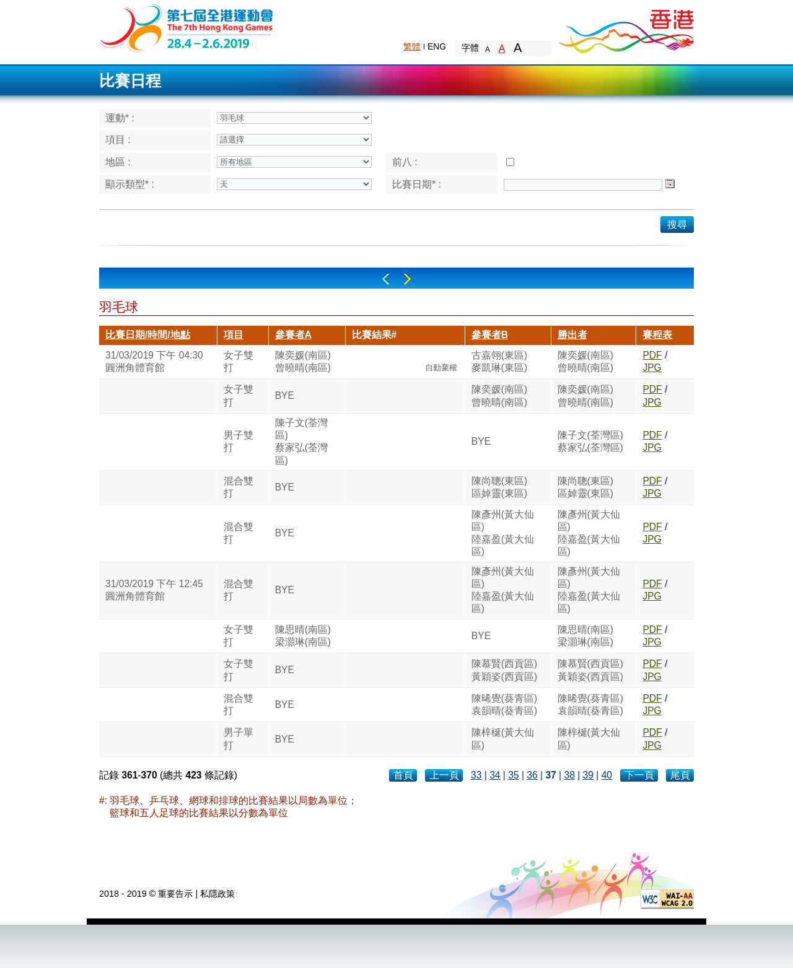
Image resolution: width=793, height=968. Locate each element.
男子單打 (238, 738)
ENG (436, 46)
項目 (233, 334)
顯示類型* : (129, 184)
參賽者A (293, 334)
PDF (652, 355)
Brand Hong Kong (626, 28)
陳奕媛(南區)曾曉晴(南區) (303, 361)
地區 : (118, 162)
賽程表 (657, 334)
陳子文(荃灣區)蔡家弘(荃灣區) (301, 441)
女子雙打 (238, 361)
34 (494, 775)
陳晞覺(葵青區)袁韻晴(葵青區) (504, 704)
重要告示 (175, 894)
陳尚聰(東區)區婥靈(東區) (499, 487)
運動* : (119, 118)
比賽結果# (374, 334)
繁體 (412, 46)
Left (385, 279)
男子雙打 (238, 441)
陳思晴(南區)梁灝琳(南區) (303, 635)
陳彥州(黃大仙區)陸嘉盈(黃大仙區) (502, 533)
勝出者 (572, 334)
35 (513, 775)
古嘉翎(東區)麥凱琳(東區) (499, 361)
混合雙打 (238, 487)
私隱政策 (217, 894)
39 (588, 775)
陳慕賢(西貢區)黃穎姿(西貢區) (504, 669)
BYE (284, 395)
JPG (651, 367)
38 (569, 775)
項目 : (118, 139)
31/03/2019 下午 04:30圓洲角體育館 (154, 361)
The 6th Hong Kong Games (186, 27)
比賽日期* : (416, 184)
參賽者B (489, 334)
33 (476, 775)
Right (407, 279)
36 (532, 775)
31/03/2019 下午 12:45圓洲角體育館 (154, 589)
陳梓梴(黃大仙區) (502, 738)
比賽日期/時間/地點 (147, 334)
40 (607, 775)
